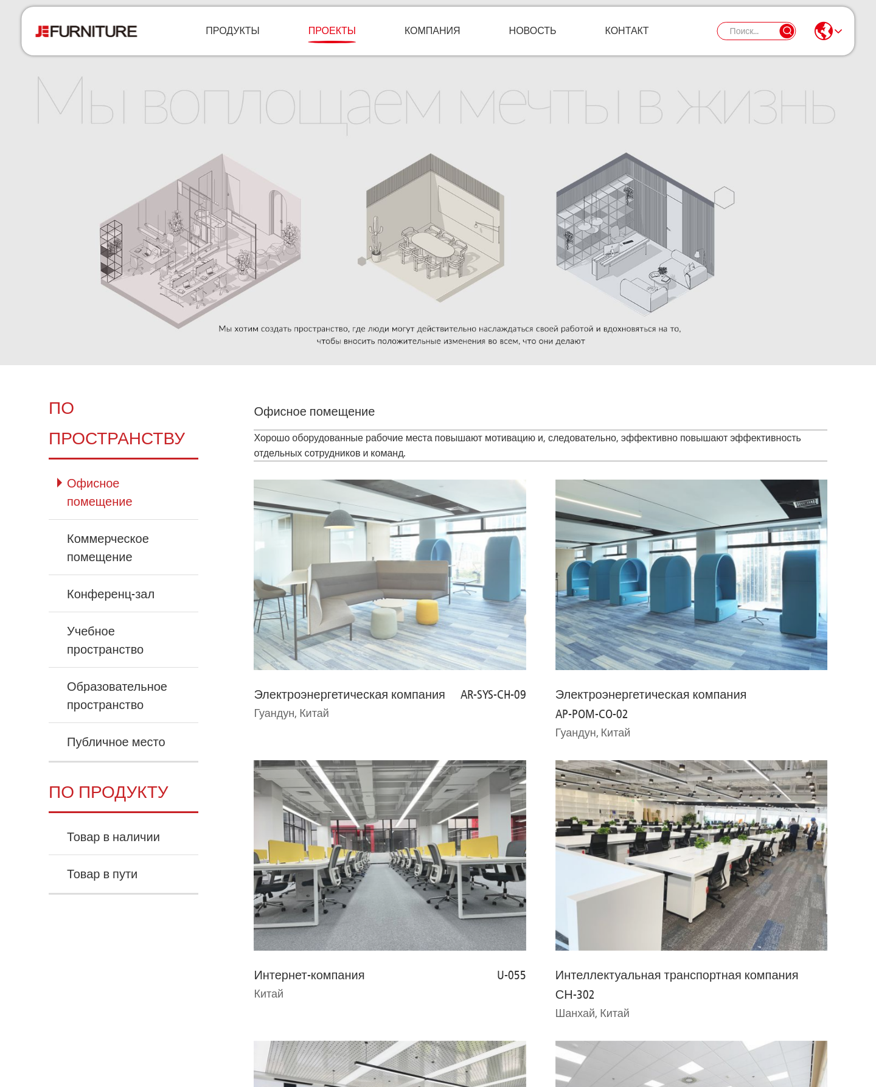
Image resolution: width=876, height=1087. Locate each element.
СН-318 (506, 684)
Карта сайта (272, 1065)
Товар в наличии (113, 837)
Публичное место (116, 742)
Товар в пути (102, 874)
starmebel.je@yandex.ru (499, 1031)
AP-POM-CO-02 (591, 523)
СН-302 (575, 613)
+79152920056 (289, 1031)
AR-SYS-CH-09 (493, 504)
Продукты (232, 39)
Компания (433, 39)
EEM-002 (806, 754)
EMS (516, 754)
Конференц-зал (111, 594)
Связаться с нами (118, 994)
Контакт (627, 39)
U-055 (511, 594)
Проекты (332, 39)
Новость (533, 39)
